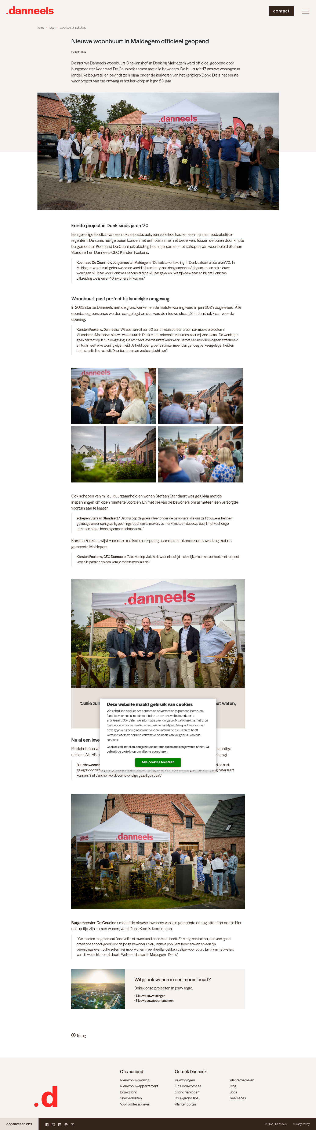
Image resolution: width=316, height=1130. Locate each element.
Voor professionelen (135, 1104)
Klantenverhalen (242, 1079)
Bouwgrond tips (187, 1097)
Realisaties (238, 1097)
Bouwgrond (128, 1091)
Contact (281, 11)
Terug (78, 1035)
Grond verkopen (187, 1091)
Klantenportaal (186, 1104)
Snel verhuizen (131, 1097)
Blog (233, 1085)
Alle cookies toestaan (158, 762)
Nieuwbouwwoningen (150, 995)
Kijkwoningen (185, 1079)
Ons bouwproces (188, 1085)
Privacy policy (301, 1124)
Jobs (233, 1091)
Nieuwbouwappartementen (155, 1000)
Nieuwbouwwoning (134, 1079)
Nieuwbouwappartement (139, 1085)
